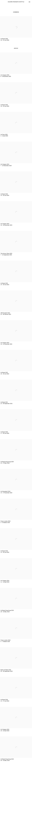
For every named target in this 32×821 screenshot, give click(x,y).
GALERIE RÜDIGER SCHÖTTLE (16, 1)
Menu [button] (29, 2)
